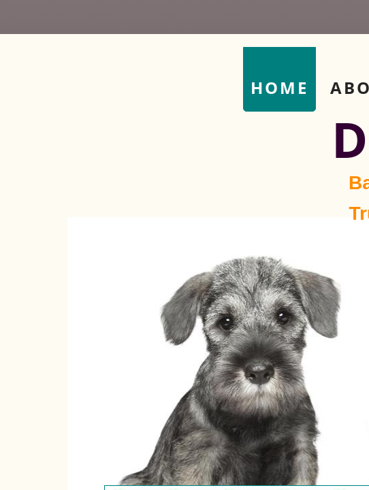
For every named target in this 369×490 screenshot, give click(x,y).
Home (279, 87)
